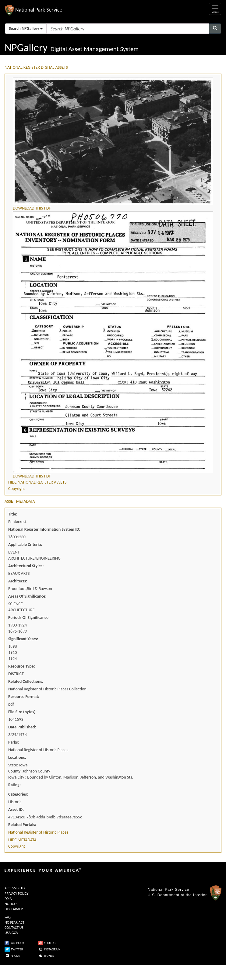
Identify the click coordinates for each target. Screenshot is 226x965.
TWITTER (14, 949)
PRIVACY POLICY (16, 893)
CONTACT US (14, 927)
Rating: (14, 784)
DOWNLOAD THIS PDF (32, 208)
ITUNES (46, 956)
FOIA (8, 899)
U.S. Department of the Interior (177, 895)
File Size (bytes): (22, 711)
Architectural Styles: (26, 565)
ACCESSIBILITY (15, 888)
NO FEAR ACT (14, 922)
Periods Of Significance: (29, 617)
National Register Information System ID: (44, 529)
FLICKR (12, 956)
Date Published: (22, 727)
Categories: (18, 794)
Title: (12, 514)
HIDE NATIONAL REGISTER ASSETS (37, 482)
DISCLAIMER (14, 909)
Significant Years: (23, 638)
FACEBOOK (14, 943)
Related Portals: (22, 824)
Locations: (17, 757)
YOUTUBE (47, 943)
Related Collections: (25, 681)
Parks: (13, 742)
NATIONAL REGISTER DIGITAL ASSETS (36, 67)
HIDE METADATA (22, 839)
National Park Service (168, 889)
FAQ (8, 917)
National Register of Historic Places (38, 832)
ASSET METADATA (20, 501)
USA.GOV (11, 933)
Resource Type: (21, 666)
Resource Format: (23, 696)
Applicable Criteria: (25, 544)
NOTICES (11, 904)
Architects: (17, 581)
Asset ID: (16, 809)
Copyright (16, 488)
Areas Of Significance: (27, 596)
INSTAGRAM (49, 949)
